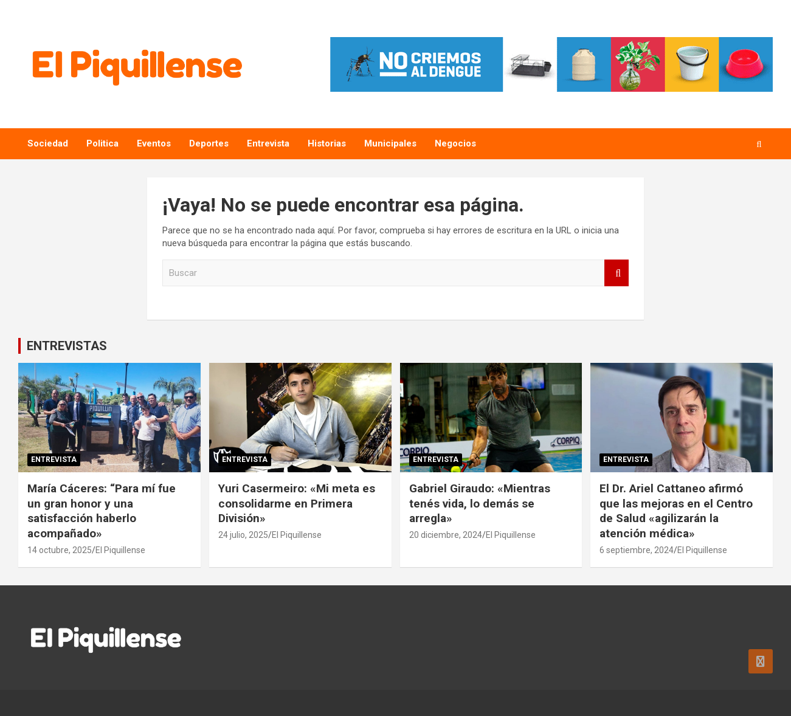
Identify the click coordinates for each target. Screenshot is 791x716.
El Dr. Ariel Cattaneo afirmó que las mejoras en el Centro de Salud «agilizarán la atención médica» (676, 510)
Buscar (616, 273)
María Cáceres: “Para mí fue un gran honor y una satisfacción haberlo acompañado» (101, 510)
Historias (327, 143)
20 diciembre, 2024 (445, 535)
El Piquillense (120, 550)
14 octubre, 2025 (59, 550)
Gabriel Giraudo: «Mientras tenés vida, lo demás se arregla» (479, 503)
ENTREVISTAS (67, 346)
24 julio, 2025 (243, 535)
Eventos (154, 143)
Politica (102, 143)
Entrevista (268, 143)
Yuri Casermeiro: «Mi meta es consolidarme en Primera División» (296, 503)
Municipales (390, 143)
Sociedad (47, 143)
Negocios (455, 143)
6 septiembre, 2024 (636, 550)
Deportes (209, 143)
